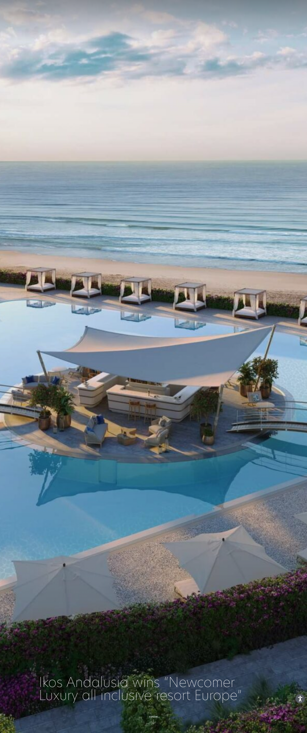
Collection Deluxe (183, 9)
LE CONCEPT (87, 9)
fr (282, 9)
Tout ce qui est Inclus (122, 9)
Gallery (232, 9)
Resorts (154, 9)
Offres (212, 9)
